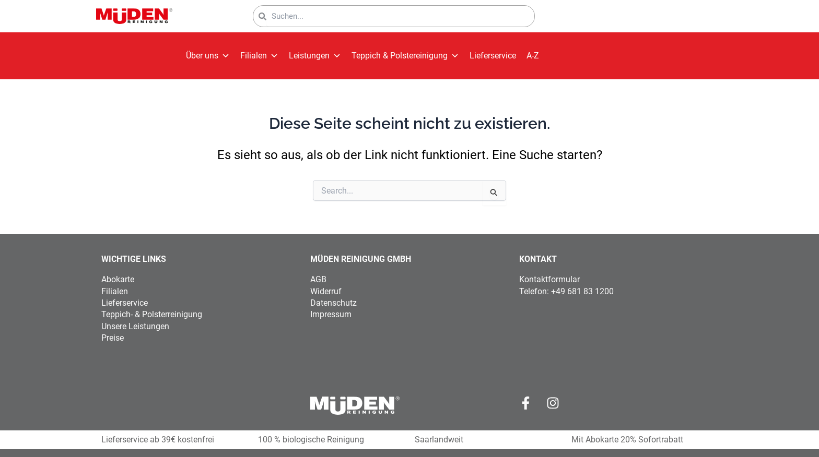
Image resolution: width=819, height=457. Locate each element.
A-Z (532, 56)
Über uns (208, 55)
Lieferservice (493, 56)
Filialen (259, 55)
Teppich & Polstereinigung (405, 55)
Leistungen (315, 55)
